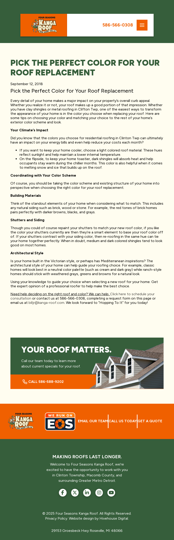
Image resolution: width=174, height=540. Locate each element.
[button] (142, 25)
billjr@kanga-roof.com (46, 302)
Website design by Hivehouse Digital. (99, 518)
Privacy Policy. (56, 518)
